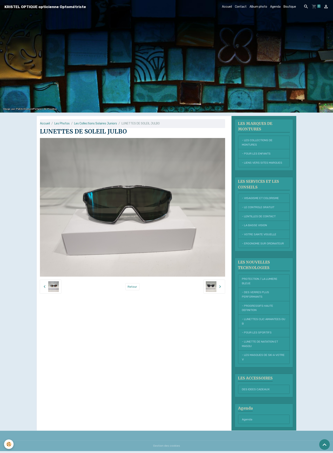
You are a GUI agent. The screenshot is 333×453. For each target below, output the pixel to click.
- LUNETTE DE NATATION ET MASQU (260, 345)
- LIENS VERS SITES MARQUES (262, 163)
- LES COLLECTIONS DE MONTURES (257, 142)
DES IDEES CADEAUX (256, 391)
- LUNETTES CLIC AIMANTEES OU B (261, 323)
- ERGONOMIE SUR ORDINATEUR (263, 244)
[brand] (45, 6)
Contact (241, 6)
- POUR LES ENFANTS (256, 154)
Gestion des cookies (166, 447)
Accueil (227, 6)
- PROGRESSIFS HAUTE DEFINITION (258, 309)
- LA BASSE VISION (254, 226)
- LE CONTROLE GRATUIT (258, 207)
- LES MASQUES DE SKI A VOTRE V (263, 359)
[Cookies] (9, 444)
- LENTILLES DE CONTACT (259, 217)
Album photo (258, 6)
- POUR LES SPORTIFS (257, 334)
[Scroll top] (324, 444)
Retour (132, 287)
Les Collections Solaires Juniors (95, 123)
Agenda (275, 6)
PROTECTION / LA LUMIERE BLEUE (260, 282)
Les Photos (62, 123)
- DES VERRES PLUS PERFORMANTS (255, 295)
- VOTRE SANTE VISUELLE (259, 235)
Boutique (290, 6)
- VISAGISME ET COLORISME (260, 198)
